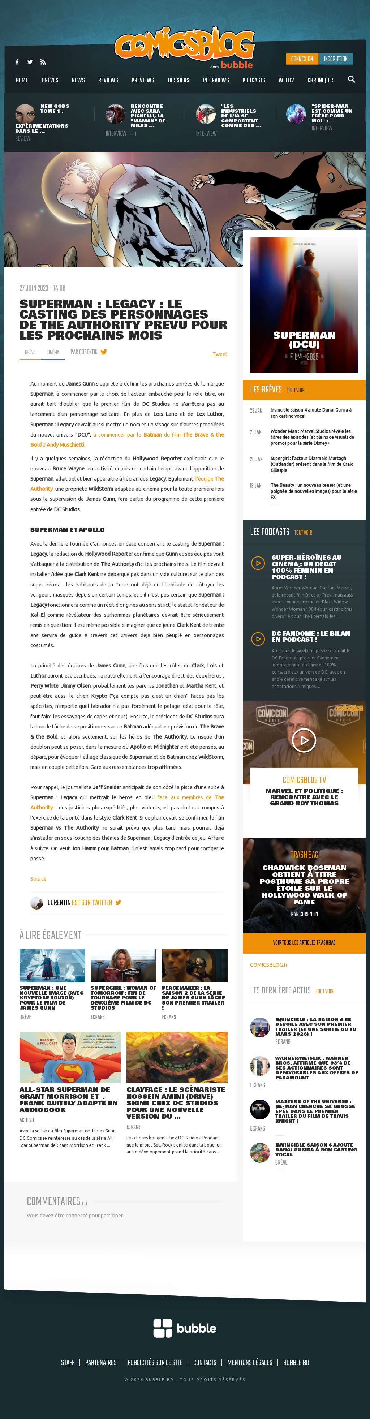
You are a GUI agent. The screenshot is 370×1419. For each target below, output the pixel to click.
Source (38, 879)
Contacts (204, 1373)
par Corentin (88, 352)
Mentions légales (249, 1373)
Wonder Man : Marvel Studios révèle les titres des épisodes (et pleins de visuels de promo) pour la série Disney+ (302, 436)
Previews (142, 84)
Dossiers (178, 84)
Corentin (51, 903)
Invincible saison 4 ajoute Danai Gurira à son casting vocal (301, 412)
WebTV (286, 84)
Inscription (336, 59)
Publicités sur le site (155, 1373)
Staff (67, 1373)
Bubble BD (296, 1373)
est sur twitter (96, 903)
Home (22, 84)
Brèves (50, 84)
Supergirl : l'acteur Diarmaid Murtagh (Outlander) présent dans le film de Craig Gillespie (301, 464)
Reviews (108, 84)
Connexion (302, 59)
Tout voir (296, 391)
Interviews (216, 84)
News (78, 84)
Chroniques (321, 84)
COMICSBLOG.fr (269, 965)
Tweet (220, 354)
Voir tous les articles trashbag (304, 943)
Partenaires (101, 1373)
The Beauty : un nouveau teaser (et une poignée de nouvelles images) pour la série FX (303, 490)
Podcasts (253, 84)
